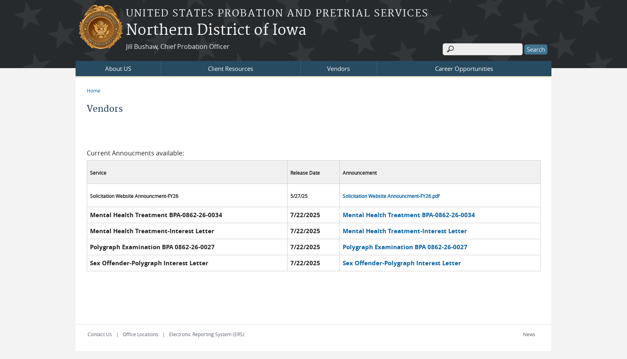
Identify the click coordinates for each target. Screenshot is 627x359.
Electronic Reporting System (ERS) (206, 334)
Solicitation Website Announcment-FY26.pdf (391, 196)
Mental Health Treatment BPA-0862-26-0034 (409, 215)
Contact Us (100, 334)
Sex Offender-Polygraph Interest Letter (402, 263)
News (529, 334)
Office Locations (140, 334)
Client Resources (230, 69)
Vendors (338, 69)
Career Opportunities (464, 69)
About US (118, 69)
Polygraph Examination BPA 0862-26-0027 (405, 247)
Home (93, 90)
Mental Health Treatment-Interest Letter (405, 231)
